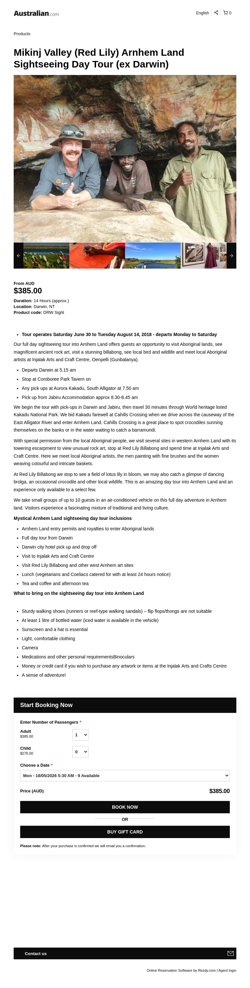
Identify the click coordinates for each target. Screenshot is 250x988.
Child (46, 751)
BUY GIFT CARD (125, 831)
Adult (46, 734)
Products (22, 33)
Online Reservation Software (169, 970)
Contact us (36, 953)
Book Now (125, 807)
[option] (41, 256)
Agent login (227, 970)
